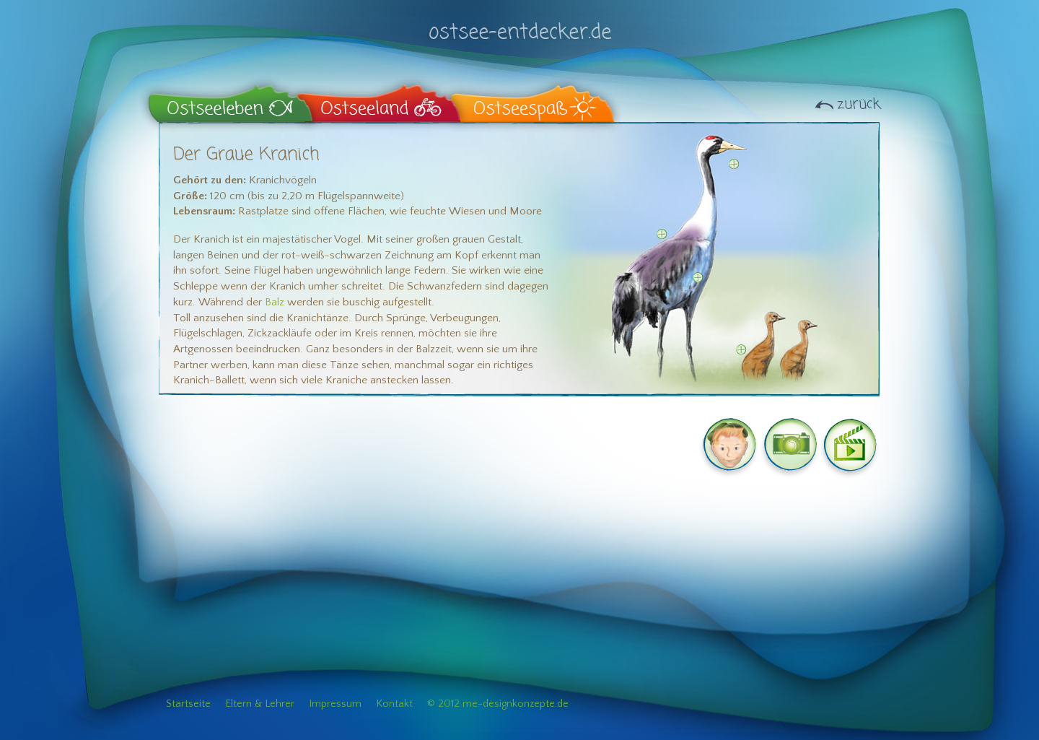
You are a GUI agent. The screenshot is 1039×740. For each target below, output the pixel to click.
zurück (858, 104)
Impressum (335, 704)
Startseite (188, 704)
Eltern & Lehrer (259, 704)
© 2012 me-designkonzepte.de (498, 704)
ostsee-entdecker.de (519, 23)
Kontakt (394, 704)
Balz (274, 302)
